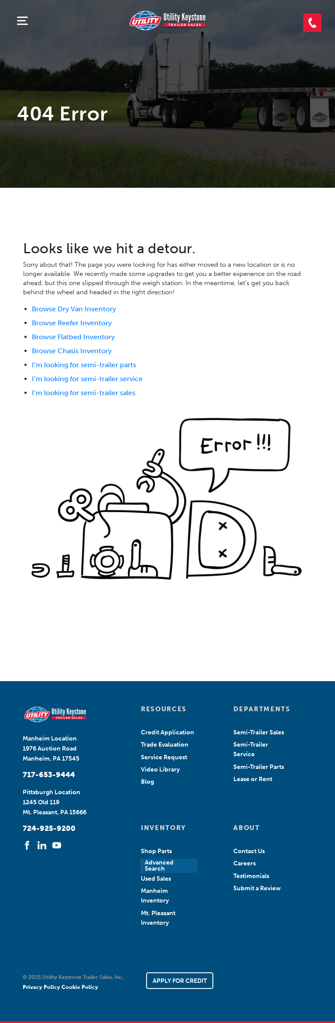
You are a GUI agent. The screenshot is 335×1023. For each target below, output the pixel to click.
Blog (147, 781)
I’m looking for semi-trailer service (87, 379)
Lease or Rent (252, 779)
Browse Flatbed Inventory (73, 337)
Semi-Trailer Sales (258, 732)
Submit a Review (257, 888)
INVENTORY (163, 828)
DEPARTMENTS (260, 709)
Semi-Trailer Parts (258, 767)
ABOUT (246, 828)
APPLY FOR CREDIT (180, 981)
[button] (312, 23)
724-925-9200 (49, 828)
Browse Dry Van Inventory (74, 309)
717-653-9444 (49, 774)
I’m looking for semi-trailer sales (83, 393)
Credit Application (167, 732)
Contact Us (249, 851)
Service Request (164, 757)
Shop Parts (156, 851)
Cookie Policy (80, 987)
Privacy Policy (42, 987)
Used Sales (156, 878)
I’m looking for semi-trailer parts (84, 365)
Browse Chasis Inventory (72, 351)
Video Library (160, 769)
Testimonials (251, 876)
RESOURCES (164, 709)
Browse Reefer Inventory (72, 323)
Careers (244, 863)
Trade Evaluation (164, 744)
